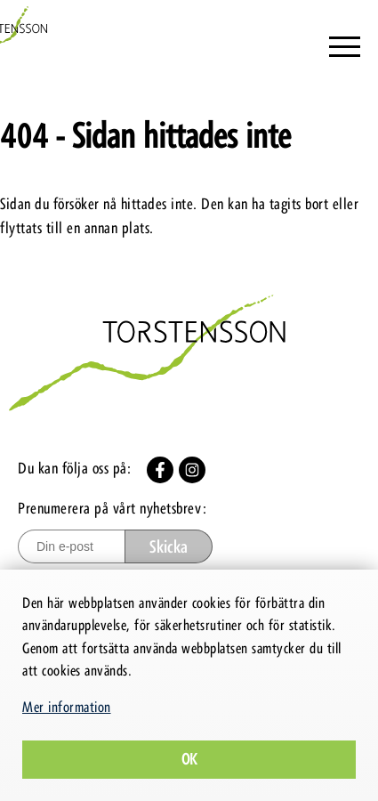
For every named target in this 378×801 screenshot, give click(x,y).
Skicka (168, 547)
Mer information (66, 707)
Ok (189, 759)
